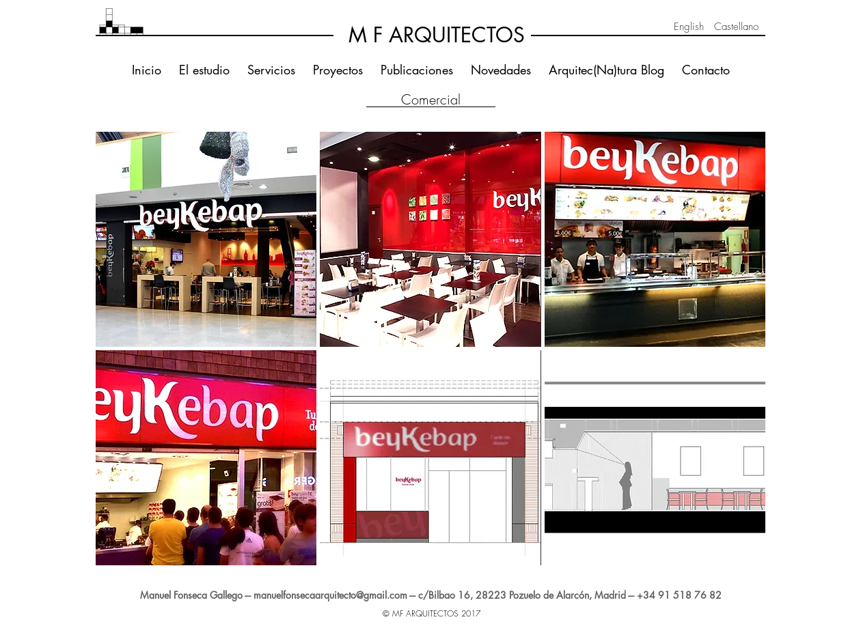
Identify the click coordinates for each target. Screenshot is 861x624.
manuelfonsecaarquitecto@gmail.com (330, 594)
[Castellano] (736, 26)
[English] (689, 26)
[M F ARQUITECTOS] (436, 34)
